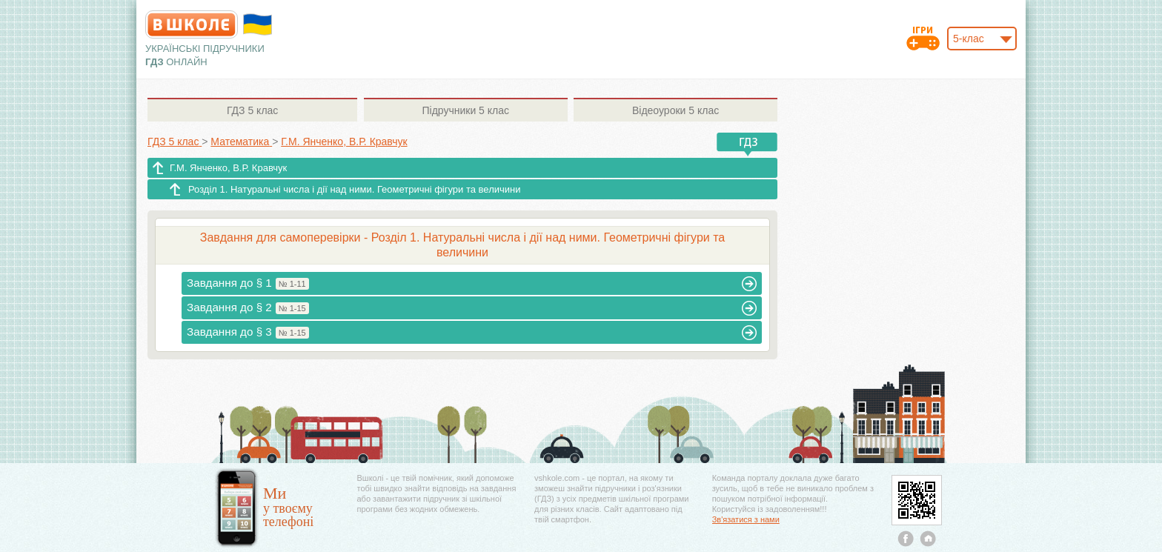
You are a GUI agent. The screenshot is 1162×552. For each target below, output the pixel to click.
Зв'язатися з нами (746, 519)
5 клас (252, 110)
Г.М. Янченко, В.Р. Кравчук (228, 167)
